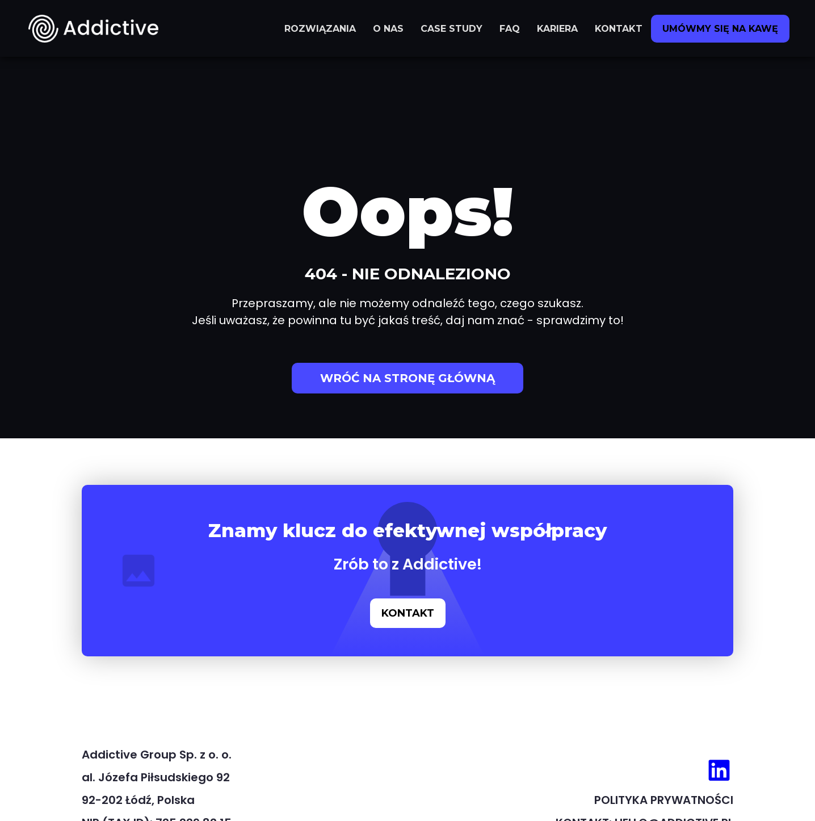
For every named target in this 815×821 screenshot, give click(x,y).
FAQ (509, 28)
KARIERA (557, 28)
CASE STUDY (451, 28)
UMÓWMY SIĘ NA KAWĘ (720, 28)
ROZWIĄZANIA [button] (320, 28)
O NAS (388, 28)
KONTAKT (618, 28)
